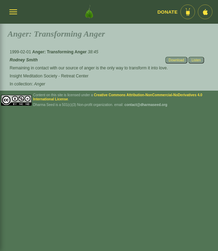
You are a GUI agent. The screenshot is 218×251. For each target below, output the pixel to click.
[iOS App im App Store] (205, 12)
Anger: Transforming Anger (60, 52)
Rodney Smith (24, 60)
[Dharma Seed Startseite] (89, 12)
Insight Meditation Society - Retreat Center (49, 76)
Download (176, 60)
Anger (39, 84)
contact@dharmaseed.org (145, 105)
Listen (196, 60)
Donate (167, 12)
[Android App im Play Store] (187, 12)
